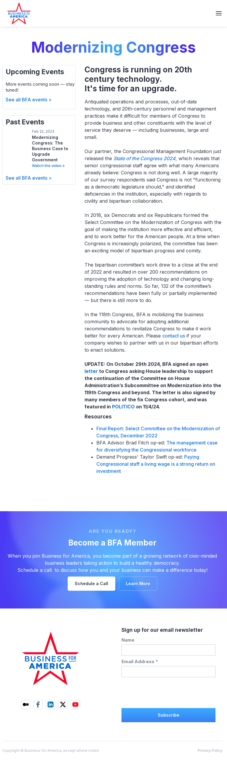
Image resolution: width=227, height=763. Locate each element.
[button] (218, 13)
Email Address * (139, 661)
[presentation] (166, 691)
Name (127, 640)
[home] (15, 13)
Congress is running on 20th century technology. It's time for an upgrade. (138, 79)
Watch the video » (48, 165)
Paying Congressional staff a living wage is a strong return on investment (155, 464)
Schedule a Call (91, 583)
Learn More (138, 583)
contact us (173, 336)
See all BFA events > (29, 100)
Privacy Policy (210, 750)
